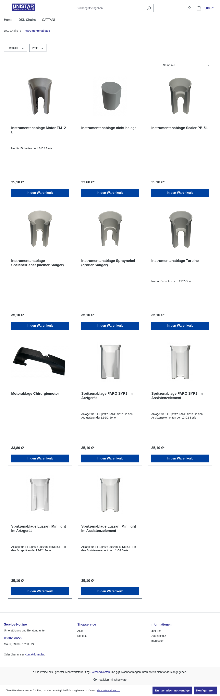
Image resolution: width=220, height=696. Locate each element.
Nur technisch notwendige (172, 690)
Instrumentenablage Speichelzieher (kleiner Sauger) (37, 263)
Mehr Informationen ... (108, 690)
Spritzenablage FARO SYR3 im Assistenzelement (177, 396)
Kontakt (82, 635)
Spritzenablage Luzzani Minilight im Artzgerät (38, 528)
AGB (80, 630)
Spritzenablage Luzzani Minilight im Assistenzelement (108, 528)
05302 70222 (13, 638)
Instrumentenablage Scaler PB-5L (179, 128)
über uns (156, 630)
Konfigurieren (205, 690)
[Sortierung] (186, 65)
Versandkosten (101, 672)
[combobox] (109, 8)
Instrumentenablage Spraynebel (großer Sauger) (108, 263)
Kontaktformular (34, 654)
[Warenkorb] (205, 8)
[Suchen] (148, 8)
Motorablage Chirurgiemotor (35, 394)
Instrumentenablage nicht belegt (108, 128)
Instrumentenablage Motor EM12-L (39, 130)
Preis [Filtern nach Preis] (38, 48)
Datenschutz (158, 635)
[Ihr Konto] (189, 8)
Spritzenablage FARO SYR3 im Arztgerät (107, 396)
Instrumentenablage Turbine (175, 261)
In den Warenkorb (40, 192)
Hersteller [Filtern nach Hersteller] (15, 48)
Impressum (157, 640)
